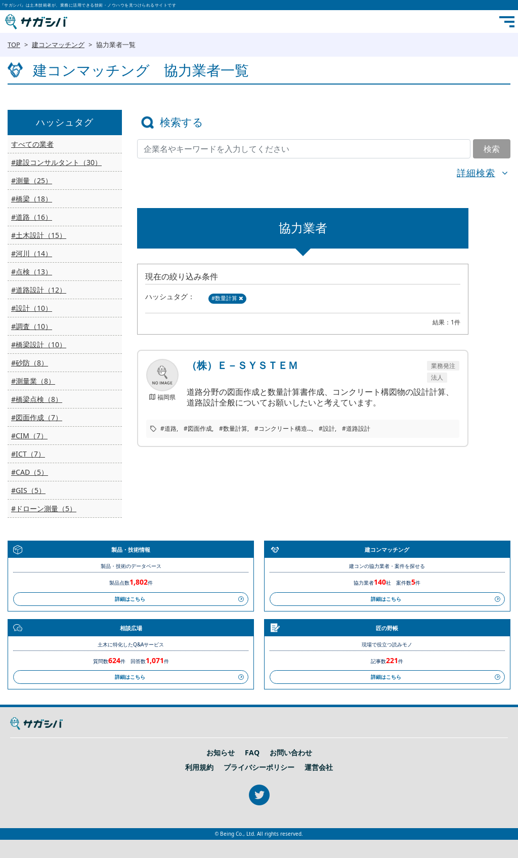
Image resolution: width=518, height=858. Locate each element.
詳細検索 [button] (476, 173)
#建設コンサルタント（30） (56, 162)
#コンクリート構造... (283, 428)
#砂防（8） (29, 362)
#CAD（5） (29, 472)
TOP (14, 44)
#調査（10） (31, 326)
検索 (492, 148)
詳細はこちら (130, 598)
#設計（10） (31, 308)
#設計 (327, 428)
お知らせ (220, 752)
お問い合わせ (291, 752)
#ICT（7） (28, 454)
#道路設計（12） (38, 290)
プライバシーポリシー (259, 767)
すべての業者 (32, 144)
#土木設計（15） (38, 235)
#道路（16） (31, 217)
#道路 (168, 428)
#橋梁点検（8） (36, 399)
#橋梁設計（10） (38, 344)
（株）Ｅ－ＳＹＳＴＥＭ (242, 365)
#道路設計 (356, 428)
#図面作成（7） (36, 417)
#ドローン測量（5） (43, 508)
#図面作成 (198, 428)
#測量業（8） (33, 381)
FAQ (252, 752)
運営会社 (319, 767)
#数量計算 (227, 298)
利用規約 (199, 767)
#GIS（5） (28, 490)
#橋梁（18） (31, 198)
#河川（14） (31, 253)
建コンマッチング (58, 44)
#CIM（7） (29, 435)
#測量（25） (31, 180)
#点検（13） (31, 271)
